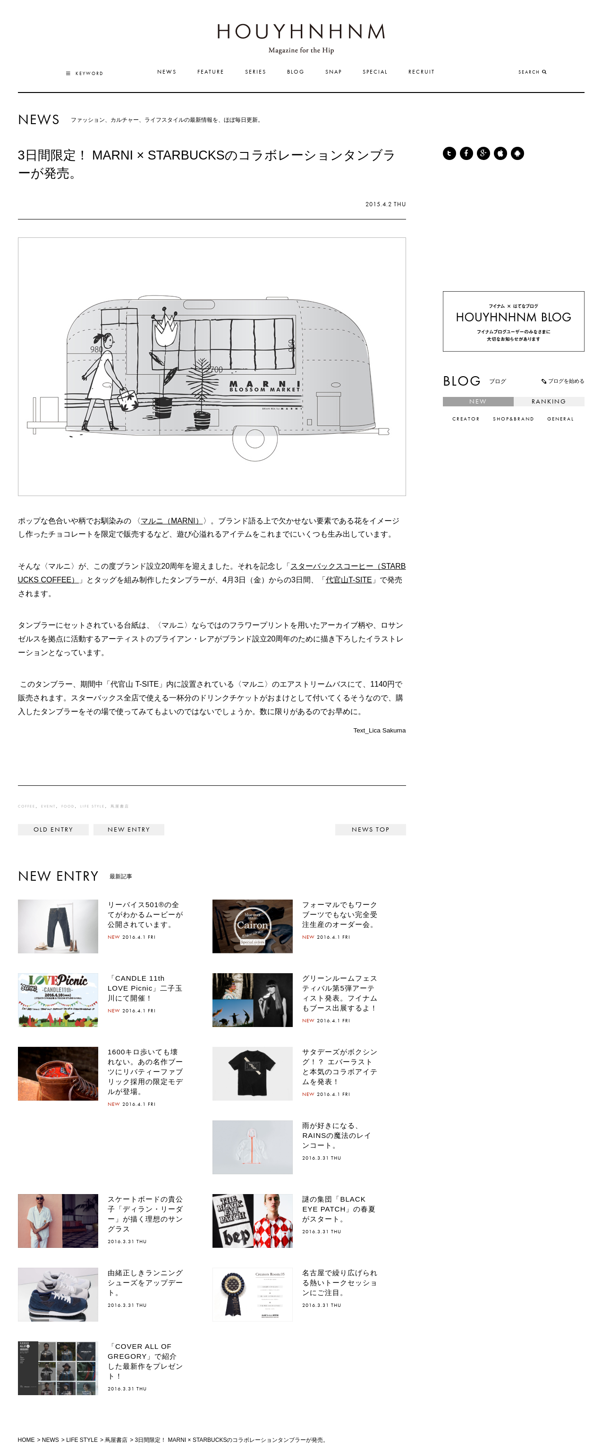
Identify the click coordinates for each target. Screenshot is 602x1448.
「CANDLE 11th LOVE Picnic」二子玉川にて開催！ (145, 988)
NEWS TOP (371, 829)
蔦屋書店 (119, 806)
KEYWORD (84, 73)
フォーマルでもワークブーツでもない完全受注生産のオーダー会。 (340, 914)
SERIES (255, 72)
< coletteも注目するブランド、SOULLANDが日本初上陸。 (53, 829)
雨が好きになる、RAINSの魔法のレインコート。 (337, 1135)
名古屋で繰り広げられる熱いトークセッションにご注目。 (340, 1282)
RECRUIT (421, 72)
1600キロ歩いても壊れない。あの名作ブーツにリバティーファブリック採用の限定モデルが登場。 (145, 1071)
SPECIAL (375, 72)
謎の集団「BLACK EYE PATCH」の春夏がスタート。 (339, 1209)
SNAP (333, 72)
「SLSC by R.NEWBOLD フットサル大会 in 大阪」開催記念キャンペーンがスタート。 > (128, 829)
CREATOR (466, 419)
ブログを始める (562, 381)
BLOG (296, 72)
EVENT (48, 806)
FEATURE (210, 72)
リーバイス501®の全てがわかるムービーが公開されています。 (145, 914)
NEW (478, 401)
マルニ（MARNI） (172, 521)
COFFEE (26, 806)
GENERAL (560, 419)
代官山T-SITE (349, 580)
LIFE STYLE (92, 806)
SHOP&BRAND (513, 419)
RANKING (549, 401)
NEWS (167, 72)
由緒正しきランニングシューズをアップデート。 (145, 1282)
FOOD (68, 806)
